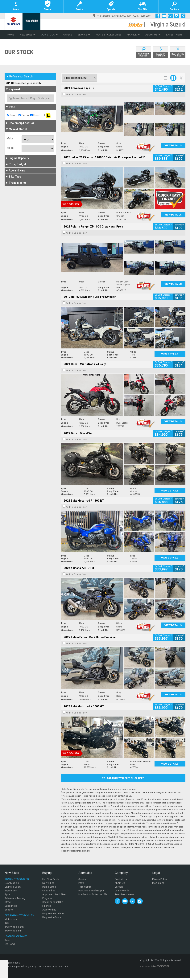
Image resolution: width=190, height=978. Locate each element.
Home (10, 34)
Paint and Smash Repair (91, 890)
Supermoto (11, 905)
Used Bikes (48, 890)
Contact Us (121, 879)
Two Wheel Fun (13, 930)
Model (10, 148)
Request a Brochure (53, 913)
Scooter (9, 909)
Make (10, 138)
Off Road (10, 944)
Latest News (174, 34)
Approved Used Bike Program (54, 896)
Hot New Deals (50, 879)
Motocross (11, 919)
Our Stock (49, 34)
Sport (8, 894)
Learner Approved (16, 936)
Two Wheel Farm (14, 926)
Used (34, 115)
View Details (173, 145)
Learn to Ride (122, 890)
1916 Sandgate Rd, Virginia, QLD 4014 (112, 15)
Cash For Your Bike (52, 902)
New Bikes (27, 34)
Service (84, 34)
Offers (67, 34)
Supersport (11, 890)
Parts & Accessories (108, 34)
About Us (153, 34)
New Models (12, 883)
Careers (119, 886)
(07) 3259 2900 (143, 15)
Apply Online (49, 909)
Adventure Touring (15, 898)
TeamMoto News (124, 894)
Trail (7, 923)
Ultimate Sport (13, 886)
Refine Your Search (19, 76)
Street (8, 902)
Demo (24, 115)
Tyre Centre (85, 886)
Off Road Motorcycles (19, 915)
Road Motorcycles (17, 879)
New (11, 115)
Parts (81, 883)
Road (7, 940)
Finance (133, 34)
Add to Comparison (76, 94)
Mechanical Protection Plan (93, 894)
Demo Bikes (49, 886)
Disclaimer (158, 883)
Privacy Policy (159, 879)
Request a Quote (51, 917)
